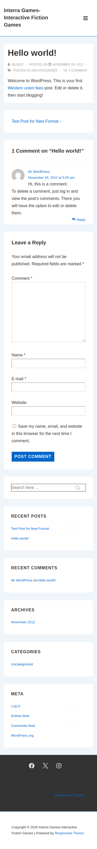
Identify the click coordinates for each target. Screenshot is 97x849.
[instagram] (59, 765)
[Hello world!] (68, 64)
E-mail (17, 379)
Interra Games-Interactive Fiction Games (26, 17)
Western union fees (25, 88)
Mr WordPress (39, 172)
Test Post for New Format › (36, 121)
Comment (22, 278)
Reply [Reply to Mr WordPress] (81, 220)
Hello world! (20, 538)
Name (17, 355)
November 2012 (23, 622)
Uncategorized (44, 70)
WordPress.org (22, 735)
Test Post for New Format (30, 529)
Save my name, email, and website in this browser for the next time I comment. (47, 433)
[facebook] (31, 765)
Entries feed (20, 716)
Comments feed (23, 726)
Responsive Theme (69, 795)
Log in (15, 706)
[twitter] (45, 765)
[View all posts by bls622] (16, 64)
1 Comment (78, 70)
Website (19, 402)
